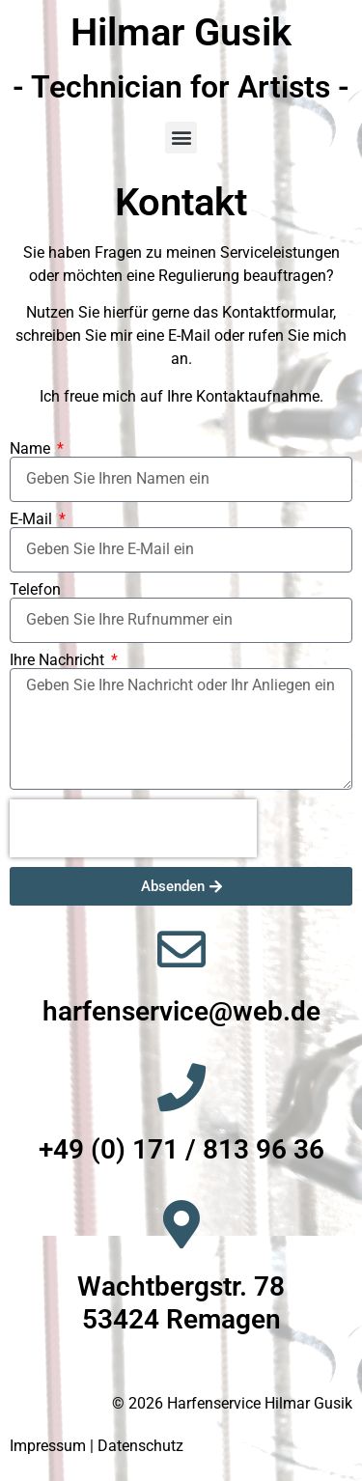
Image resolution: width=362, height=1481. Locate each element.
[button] (181, 138)
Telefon (35, 590)
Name (32, 449)
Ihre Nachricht (59, 660)
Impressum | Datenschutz (96, 1446)
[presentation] (133, 828)
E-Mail (33, 519)
